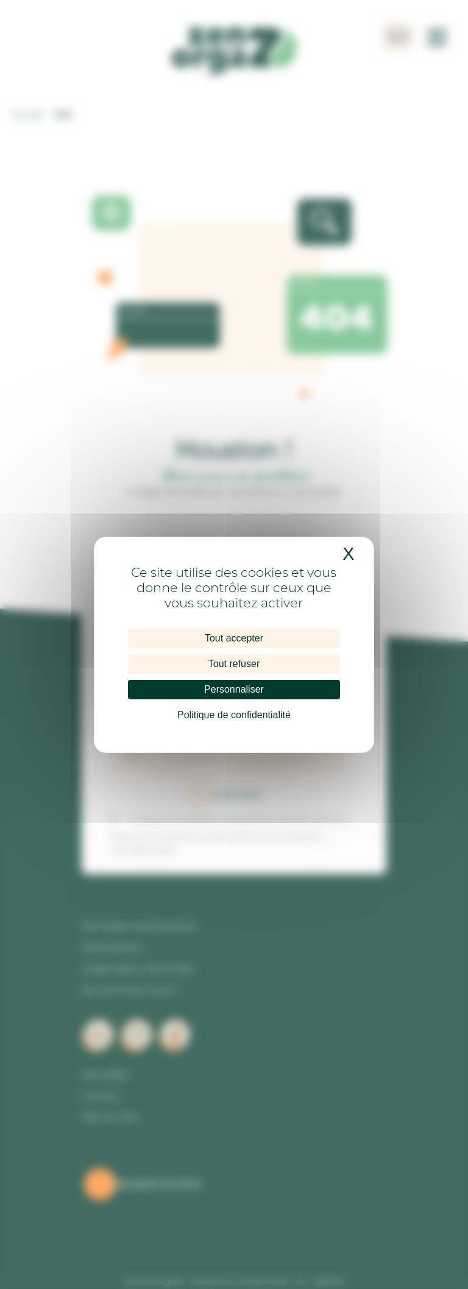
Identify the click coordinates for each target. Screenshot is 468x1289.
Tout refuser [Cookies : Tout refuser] (234, 664)
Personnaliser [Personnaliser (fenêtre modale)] (234, 689)
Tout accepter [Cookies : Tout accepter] (234, 638)
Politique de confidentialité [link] (234, 715)
